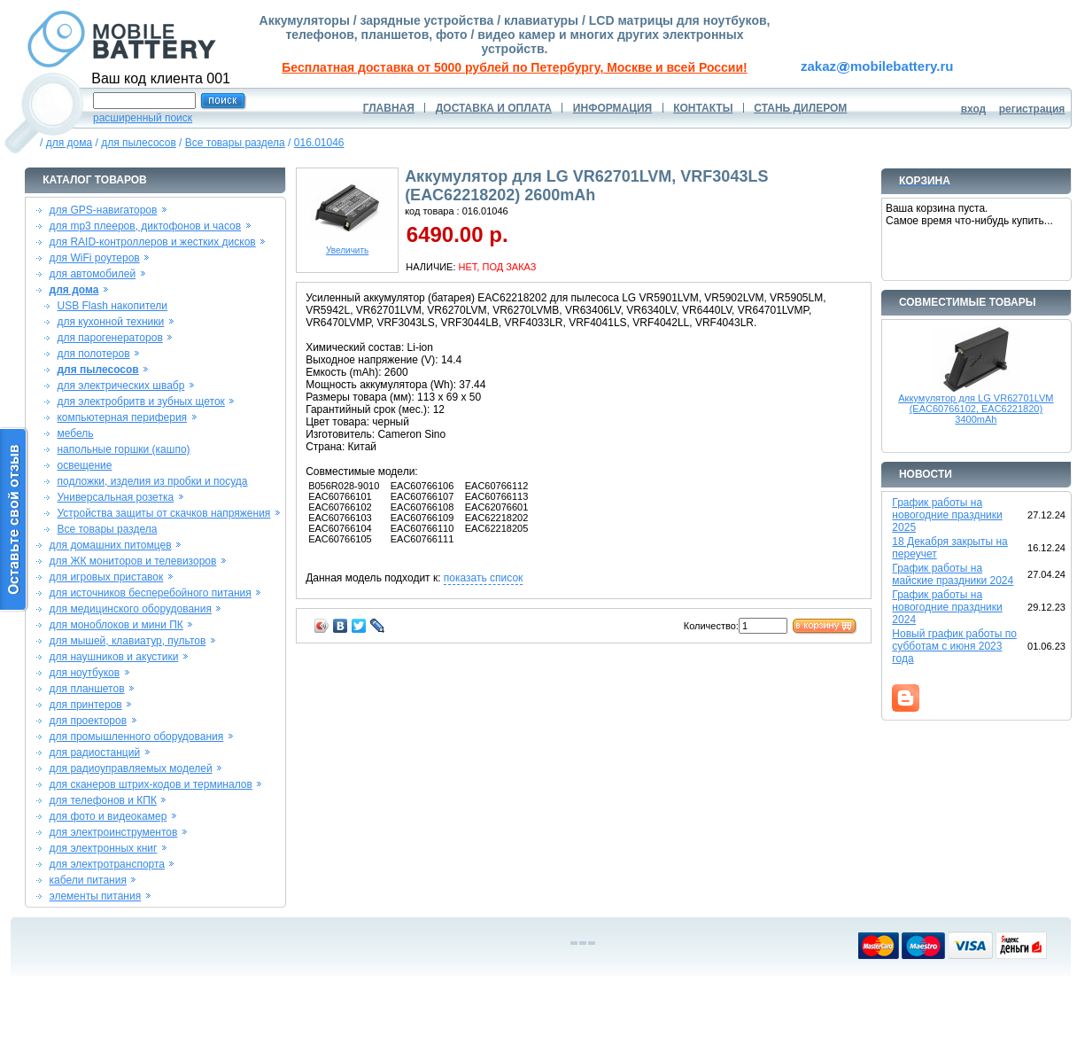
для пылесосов (138, 142)
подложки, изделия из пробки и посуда (152, 481)
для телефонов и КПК (103, 800)
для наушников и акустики (114, 657)
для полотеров (93, 353)
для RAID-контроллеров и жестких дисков (153, 242)
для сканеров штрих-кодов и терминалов (151, 784)
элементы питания (96, 896)
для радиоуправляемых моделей (131, 768)
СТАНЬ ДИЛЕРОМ (800, 108)
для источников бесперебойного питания (151, 593)
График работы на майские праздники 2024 (952, 574)
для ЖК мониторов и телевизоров (133, 561)
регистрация (1032, 109)
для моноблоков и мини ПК (116, 625)
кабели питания (88, 880)
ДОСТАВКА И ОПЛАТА (494, 108)
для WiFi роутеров (95, 258)
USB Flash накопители (112, 306)
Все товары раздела (235, 142)
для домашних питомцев (111, 545)
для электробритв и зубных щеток (140, 401)
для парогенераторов (109, 337)
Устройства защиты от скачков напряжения (163, 513)
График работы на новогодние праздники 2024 (947, 607)
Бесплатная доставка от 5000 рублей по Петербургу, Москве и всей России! (514, 67)
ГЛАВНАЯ (389, 108)
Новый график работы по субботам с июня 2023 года (954, 646)
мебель (75, 433)
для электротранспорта (107, 864)
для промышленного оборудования (137, 736)
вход (974, 109)
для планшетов (87, 688)
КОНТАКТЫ (702, 108)
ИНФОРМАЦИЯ (612, 108)
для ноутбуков (85, 673)
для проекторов (89, 720)
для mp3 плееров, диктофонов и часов (146, 226)
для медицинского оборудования (131, 609)
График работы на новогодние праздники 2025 (947, 515)
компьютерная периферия (122, 417)
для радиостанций (95, 752)
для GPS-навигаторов (104, 210)
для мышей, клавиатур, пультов (128, 641)
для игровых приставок (107, 577)
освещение (84, 465)
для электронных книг (104, 848)
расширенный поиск (142, 118)
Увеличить (347, 246)
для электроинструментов (114, 832)
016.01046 (319, 142)
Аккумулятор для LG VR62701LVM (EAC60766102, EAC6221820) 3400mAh (975, 409)
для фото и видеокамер (108, 816)
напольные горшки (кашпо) (123, 449)
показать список (483, 578)
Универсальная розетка (115, 497)
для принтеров (86, 704)
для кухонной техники (110, 322)
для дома (69, 142)
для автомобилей (93, 274)
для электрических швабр (120, 385)
